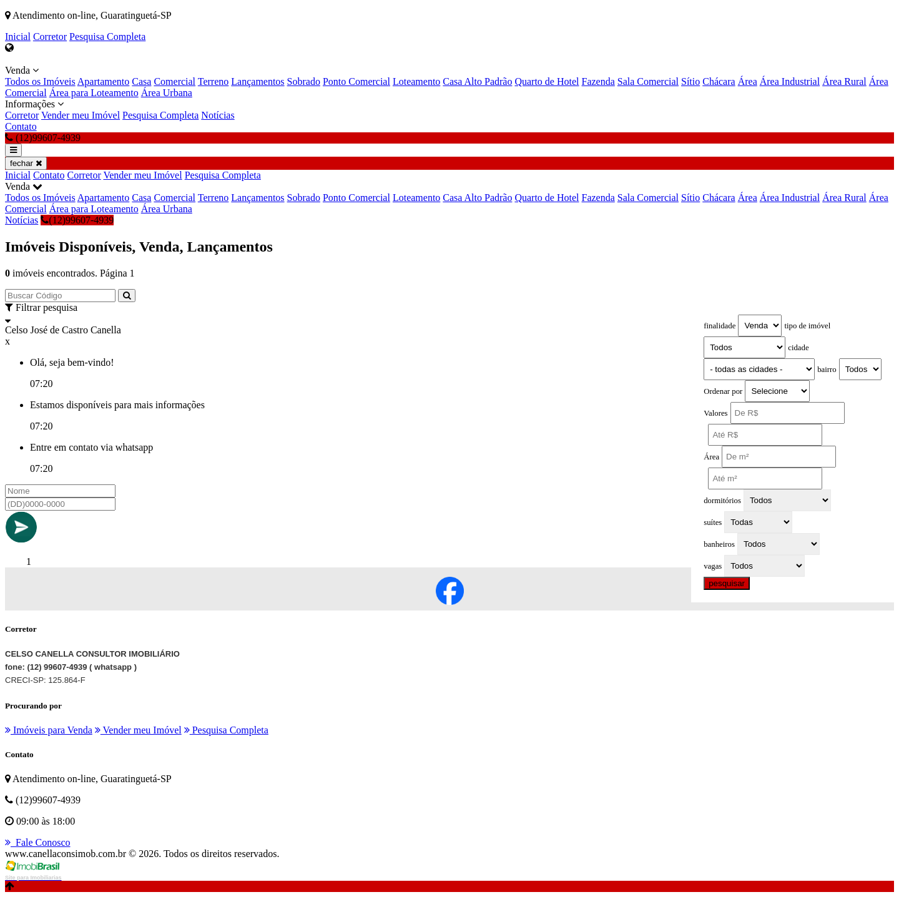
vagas (713, 566)
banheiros (719, 544)
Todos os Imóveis (40, 81)
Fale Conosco (38, 842)
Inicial (18, 36)
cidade (798, 347)
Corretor (50, 36)
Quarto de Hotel (546, 81)
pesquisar (727, 583)
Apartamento (103, 81)
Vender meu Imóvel (80, 115)
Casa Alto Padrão (477, 81)
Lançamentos (257, 81)
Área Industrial (790, 81)
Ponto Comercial (356, 81)
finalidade (719, 325)
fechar (26, 163)
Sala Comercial (648, 81)
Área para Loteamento (94, 92)
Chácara (718, 81)
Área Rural (844, 81)
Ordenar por (723, 391)
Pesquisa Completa (107, 36)
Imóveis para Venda (48, 730)
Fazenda (598, 81)
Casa (141, 81)
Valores (715, 413)
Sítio (690, 81)
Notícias (217, 115)
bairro (827, 369)
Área (747, 81)
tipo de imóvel (807, 325)
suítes (713, 522)
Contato (21, 126)
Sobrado (303, 81)
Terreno (213, 81)
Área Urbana (166, 92)
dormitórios (722, 500)
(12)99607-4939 (77, 220)
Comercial (174, 81)
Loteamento (416, 81)
